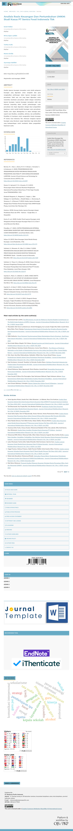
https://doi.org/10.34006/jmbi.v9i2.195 (24, 283)
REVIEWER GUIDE (10, 503)
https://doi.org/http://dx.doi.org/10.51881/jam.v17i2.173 (20, 244)
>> (20, 390)
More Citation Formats (54, 153)
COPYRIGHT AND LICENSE (13, 521)
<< (4, 390)
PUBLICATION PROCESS (12, 512)
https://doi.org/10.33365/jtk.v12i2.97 (15, 271)
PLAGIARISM (9, 525)
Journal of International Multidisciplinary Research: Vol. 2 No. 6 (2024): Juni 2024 (45, 404)
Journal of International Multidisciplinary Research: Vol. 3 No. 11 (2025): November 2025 (39, 352)
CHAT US (7, 574)
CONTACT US (9, 547)
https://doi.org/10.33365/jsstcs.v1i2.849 (16, 181)
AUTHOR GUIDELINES (11, 534)
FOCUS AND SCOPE (11, 489)
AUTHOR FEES (10, 543)
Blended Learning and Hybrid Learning (43, 343)
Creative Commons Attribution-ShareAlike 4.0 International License (55, 125)
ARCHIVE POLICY (10, 538)
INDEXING (8, 529)
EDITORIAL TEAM (10, 494)
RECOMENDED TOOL (11, 633)
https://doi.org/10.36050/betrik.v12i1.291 (16, 235)
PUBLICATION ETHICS (11, 507)
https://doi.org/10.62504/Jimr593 (18, 74)
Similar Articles (10, 395)
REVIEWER (9, 498)
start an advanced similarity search (22, 476)
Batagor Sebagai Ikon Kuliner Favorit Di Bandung (42, 383)
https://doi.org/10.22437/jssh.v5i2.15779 (19, 294)
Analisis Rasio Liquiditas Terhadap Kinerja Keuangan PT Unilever (36, 430)
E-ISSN (7, 553)
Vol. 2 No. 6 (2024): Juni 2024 (26, 11)
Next (66, 472)
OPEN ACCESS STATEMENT (13, 516)
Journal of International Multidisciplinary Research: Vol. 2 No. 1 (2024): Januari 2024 (32, 418)
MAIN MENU (9, 484)
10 (17, 390)
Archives (12, 11)
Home (6, 11)
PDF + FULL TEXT (54, 65)
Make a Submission (12, 783)
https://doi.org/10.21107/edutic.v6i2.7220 (25, 258)
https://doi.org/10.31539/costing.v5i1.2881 (19, 308)
